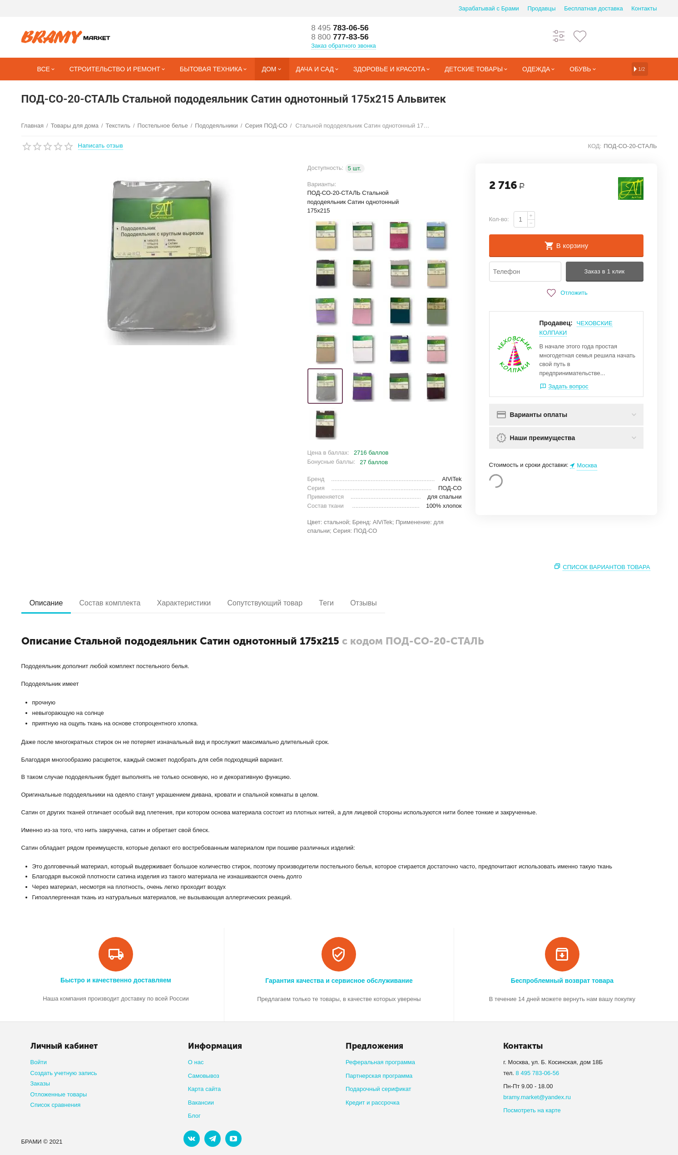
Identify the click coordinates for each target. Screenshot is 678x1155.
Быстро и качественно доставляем (115, 980)
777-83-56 (341, 37)
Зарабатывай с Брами (489, 8)
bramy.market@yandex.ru (537, 1097)
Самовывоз (203, 1075)
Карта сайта (204, 1089)
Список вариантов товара (606, 567)
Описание (47, 603)
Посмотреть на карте (532, 1110)
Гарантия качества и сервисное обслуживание (338, 980)
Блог (194, 1115)
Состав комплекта (112, 603)
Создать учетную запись (63, 1073)
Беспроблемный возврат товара (562, 980)
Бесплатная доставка (593, 8)
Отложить (565, 292)
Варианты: (322, 184)
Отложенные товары (58, 1094)
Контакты (644, 8)
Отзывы (373, 603)
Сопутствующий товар (271, 603)
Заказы (40, 1083)
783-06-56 (341, 28)
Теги (334, 603)
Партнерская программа (379, 1075)
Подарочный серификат (378, 1089)
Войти (38, 1062)
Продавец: (556, 323)
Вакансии (201, 1102)
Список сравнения (55, 1104)
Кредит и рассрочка (373, 1102)
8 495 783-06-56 (537, 1073)
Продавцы (541, 8)
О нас (196, 1062)
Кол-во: (499, 219)
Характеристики (188, 603)
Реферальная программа (380, 1062)
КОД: (595, 146)
